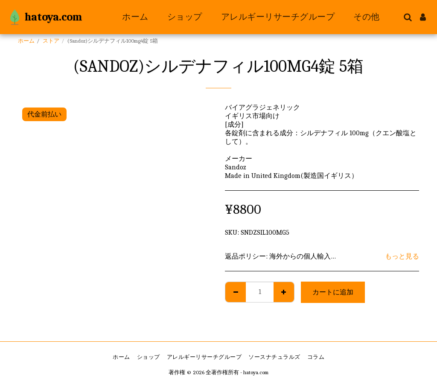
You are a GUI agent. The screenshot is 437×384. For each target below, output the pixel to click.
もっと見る (402, 256)
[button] (407, 17)
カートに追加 (332, 292)
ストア (51, 41)
